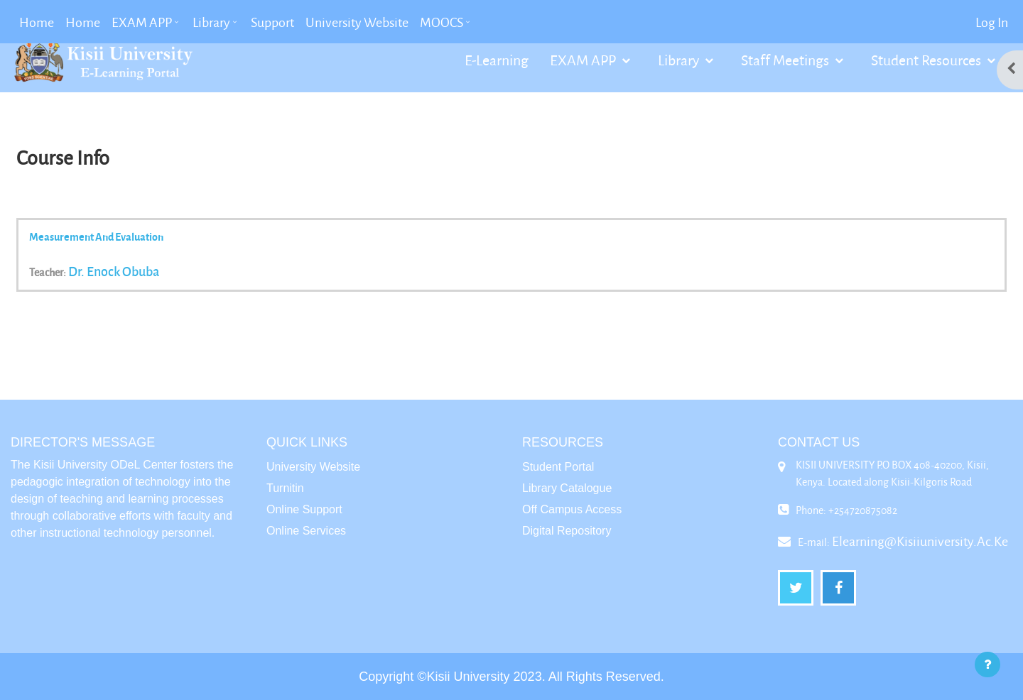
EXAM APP (584, 60)
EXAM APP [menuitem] (142, 22)
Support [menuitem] (272, 22)
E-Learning (497, 60)
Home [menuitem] (36, 22)
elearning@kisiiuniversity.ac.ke (920, 541)
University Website (313, 467)
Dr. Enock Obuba (113, 271)
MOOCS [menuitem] (441, 22)
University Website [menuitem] (356, 22)
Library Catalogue (567, 488)
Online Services (306, 531)
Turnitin (285, 488)
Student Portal (558, 467)
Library (680, 60)
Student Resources (927, 60)
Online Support (304, 509)
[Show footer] (987, 664)
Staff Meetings (786, 60)
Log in (991, 22)
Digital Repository (566, 531)
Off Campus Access (572, 509)
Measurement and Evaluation (96, 236)
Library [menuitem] (211, 22)
